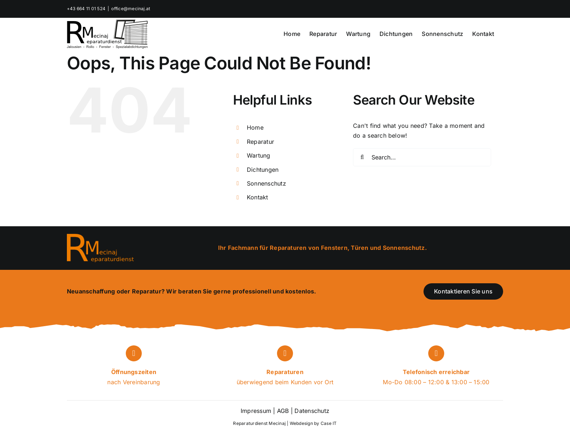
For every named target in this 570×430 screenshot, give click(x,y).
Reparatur (260, 141)
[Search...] (422, 157)
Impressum (256, 410)
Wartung (258, 155)
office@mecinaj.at (130, 8)
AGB (283, 410)
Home (255, 127)
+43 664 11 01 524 (86, 8)
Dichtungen (262, 169)
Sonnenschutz (266, 183)
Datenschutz (311, 410)
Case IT (329, 423)
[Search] (362, 157)
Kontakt (257, 197)
